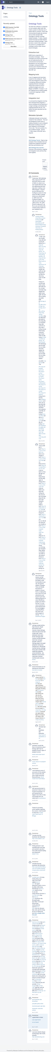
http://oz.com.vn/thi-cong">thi (42, 485)
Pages (30, 13)
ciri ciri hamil (35, 1022)
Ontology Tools (36, 16)
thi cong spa (37, 966)
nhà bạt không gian (42, 429)
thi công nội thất (42, 245)
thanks (34, 659)
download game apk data (38, 1006)
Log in (47, 2)
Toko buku (38, 228)
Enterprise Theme (32, 1050)
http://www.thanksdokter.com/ (42, 736)
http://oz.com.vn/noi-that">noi (42, 450)
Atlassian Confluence (18, 1050)
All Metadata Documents (11, 31)
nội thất (44, 337)
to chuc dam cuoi (41, 419)
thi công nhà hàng (42, 258)
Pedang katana (39, 229)
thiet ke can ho (39, 933)
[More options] (47, 13)
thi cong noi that (39, 682)
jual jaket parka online (37, 1003)
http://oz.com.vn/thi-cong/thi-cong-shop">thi (42, 529)
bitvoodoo (41, 1050)
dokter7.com (35, 854)
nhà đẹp (42, 301)
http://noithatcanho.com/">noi (42, 516)
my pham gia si (36, 877)
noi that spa (40, 990)
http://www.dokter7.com (38, 838)
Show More (13, 46)
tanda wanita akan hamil (38, 754)
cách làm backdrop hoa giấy (42, 425)
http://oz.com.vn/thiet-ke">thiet (42, 459)
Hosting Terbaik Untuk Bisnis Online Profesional (40, 218)
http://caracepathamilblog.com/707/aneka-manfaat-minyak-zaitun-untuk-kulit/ (39, 868)
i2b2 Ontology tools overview (36, 147)
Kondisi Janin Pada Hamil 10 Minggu (37, 814)
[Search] (15, 2)
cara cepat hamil (36, 1019)
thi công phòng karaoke (42, 254)
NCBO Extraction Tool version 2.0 (13, 38)
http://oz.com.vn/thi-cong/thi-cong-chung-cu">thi (42, 540)
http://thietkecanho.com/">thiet (42, 508)
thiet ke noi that (36, 922)
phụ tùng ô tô (42, 388)
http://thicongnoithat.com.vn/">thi (42, 467)
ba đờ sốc (41, 370)
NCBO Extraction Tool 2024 (12, 27)
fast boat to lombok (37, 670)
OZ (39, 236)
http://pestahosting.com (38, 1037)
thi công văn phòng (41, 250)
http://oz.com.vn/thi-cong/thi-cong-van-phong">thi (42, 562)
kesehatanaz (42, 798)
